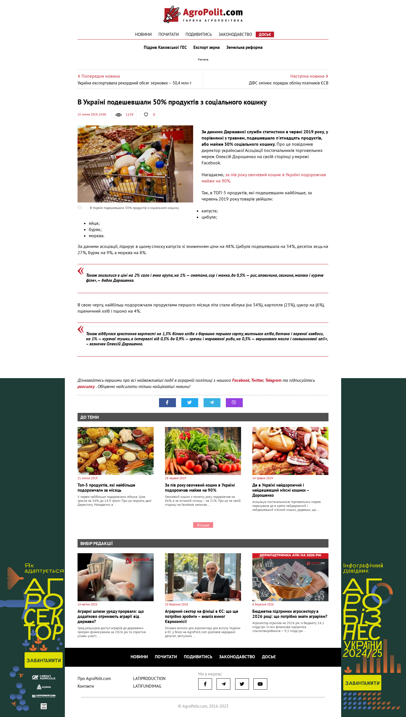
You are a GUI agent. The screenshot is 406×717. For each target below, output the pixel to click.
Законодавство (235, 34)
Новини (143, 34)
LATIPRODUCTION (149, 678)
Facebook (240, 380)
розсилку (87, 386)
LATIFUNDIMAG (147, 686)
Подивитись (199, 34)
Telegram (273, 380)
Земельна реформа (244, 47)
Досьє (265, 34)
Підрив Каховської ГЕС (165, 47)
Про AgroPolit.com (94, 678)
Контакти (86, 686)
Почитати (168, 34)
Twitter (257, 380)
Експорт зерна (206, 47)
